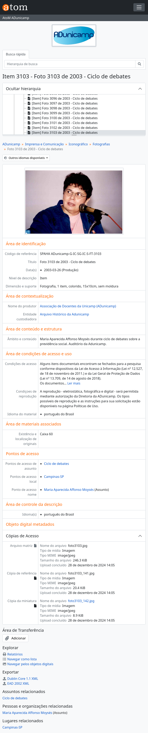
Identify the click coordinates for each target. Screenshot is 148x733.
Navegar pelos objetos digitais (27, 664)
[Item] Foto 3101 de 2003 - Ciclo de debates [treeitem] (62, 122)
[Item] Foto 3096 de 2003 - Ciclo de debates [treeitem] (62, 98)
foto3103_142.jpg (81, 601)
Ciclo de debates (56, 463)
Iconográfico (78, 144)
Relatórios (12, 654)
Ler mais (73, 383)
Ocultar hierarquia (23, 88)
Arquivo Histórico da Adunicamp (64, 314)
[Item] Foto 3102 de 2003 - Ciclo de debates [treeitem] (62, 127)
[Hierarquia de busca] (69, 64)
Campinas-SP (54, 476)
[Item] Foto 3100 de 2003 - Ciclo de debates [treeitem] (62, 118)
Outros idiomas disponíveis (24, 158)
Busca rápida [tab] (16, 54)
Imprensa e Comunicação (44, 144)
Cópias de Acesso (22, 536)
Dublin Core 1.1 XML (20, 678)
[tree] (74, 114)
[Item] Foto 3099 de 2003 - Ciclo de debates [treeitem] (62, 113)
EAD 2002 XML (15, 683)
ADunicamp (11, 144)
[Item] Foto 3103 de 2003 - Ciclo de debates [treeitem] (62, 132)
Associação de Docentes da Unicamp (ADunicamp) (78, 306)
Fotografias (101, 144)
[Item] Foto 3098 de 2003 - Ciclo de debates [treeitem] (62, 108)
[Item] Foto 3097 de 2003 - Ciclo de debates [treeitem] (62, 103)
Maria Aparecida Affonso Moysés (69, 489)
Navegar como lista (19, 659)
